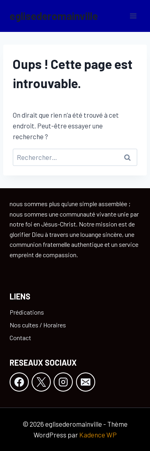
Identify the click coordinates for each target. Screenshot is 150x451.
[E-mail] (85, 382)
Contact (20, 337)
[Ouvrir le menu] (133, 16)
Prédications (27, 312)
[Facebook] (19, 382)
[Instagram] (63, 382)
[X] (41, 382)
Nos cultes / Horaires (38, 325)
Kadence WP (98, 435)
